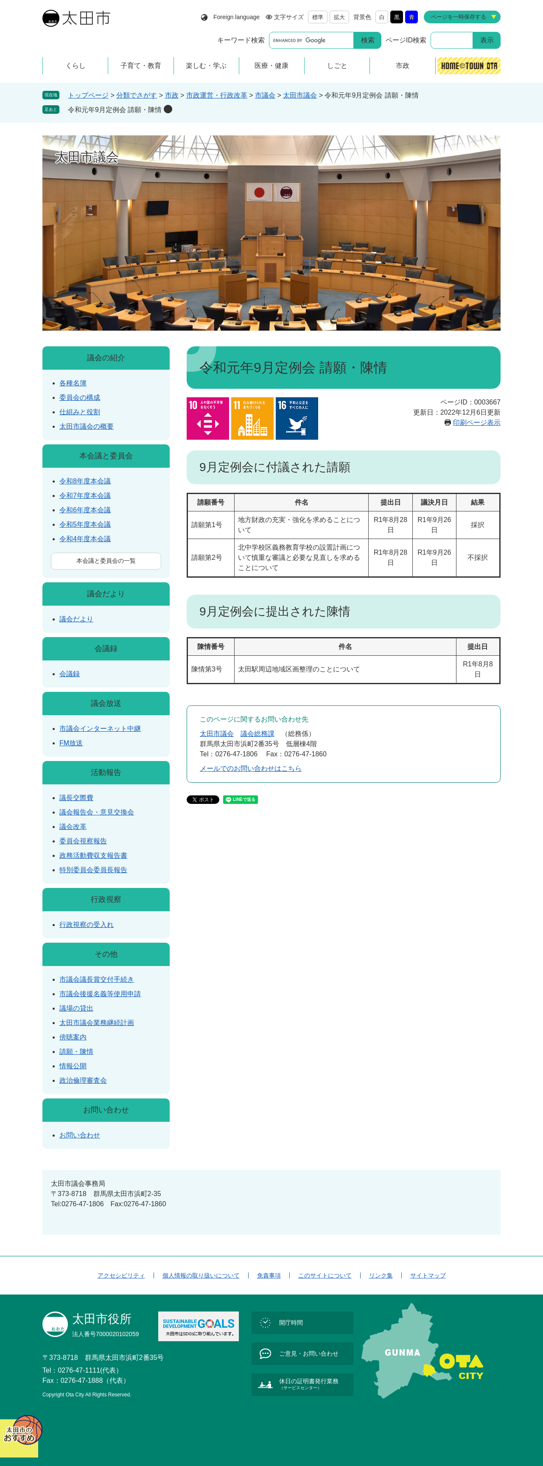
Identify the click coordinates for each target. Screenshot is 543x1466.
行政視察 (106, 899)
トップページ (88, 95)
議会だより (106, 594)
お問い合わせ (106, 1110)
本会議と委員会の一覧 (106, 560)
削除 (168, 109)
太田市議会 (300, 95)
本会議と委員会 (106, 456)
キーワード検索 (241, 40)
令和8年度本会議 (85, 481)
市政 (172, 95)
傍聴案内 (73, 1037)
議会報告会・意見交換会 (96, 812)
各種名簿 (73, 383)
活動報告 (106, 772)
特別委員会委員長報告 (93, 869)
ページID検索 (406, 40)
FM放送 (71, 743)
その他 (106, 954)
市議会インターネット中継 (100, 728)
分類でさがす (136, 95)
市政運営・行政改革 (216, 95)
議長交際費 (76, 797)
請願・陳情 (76, 1051)
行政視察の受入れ (86, 924)
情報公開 (73, 1066)
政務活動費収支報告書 (93, 855)
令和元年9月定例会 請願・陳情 (115, 109)
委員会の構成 (79, 397)
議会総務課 (257, 733)
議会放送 (106, 703)
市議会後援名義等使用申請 (100, 993)
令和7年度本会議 (85, 495)
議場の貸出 (76, 1008)
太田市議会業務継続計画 (96, 1022)
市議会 (265, 95)
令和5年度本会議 (85, 524)
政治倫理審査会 (83, 1080)
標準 (317, 17)
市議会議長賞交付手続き (96, 979)
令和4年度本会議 (85, 538)
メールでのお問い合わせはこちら (251, 768)
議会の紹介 (106, 358)
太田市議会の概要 (86, 426)
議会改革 (73, 826)
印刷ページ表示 (477, 422)
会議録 (106, 648)
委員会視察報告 (83, 841)
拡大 (339, 17)
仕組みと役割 (79, 412)
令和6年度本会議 (85, 510)
